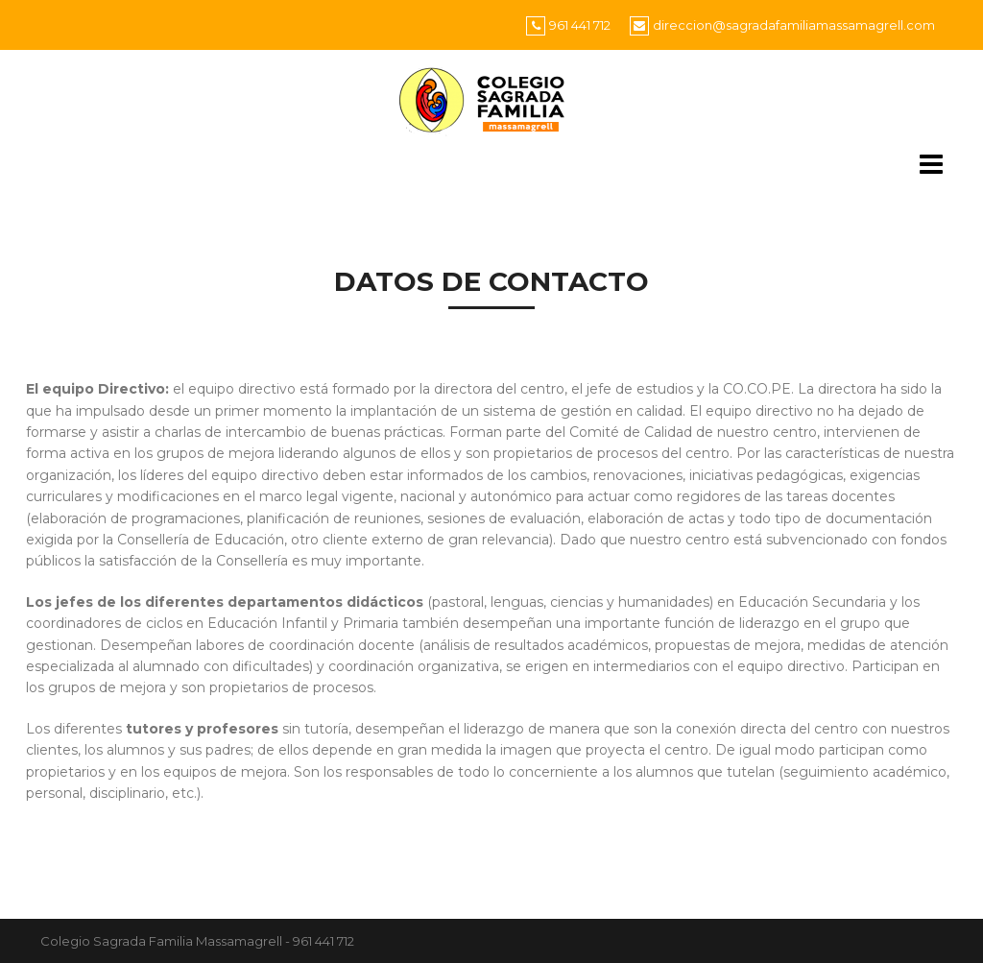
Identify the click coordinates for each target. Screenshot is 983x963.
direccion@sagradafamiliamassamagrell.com (794, 25)
